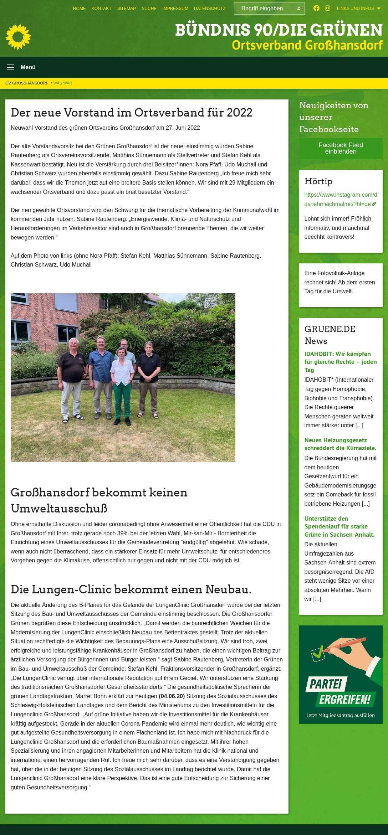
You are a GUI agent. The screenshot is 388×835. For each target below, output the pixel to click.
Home (79, 8)
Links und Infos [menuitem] (355, 8)
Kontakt (102, 8)
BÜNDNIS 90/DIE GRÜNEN (279, 30)
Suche (149, 8)
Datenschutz (209, 8)
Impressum (175, 8)
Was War (62, 83)
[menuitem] (79, 8)
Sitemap (126, 8)
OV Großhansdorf (27, 83)
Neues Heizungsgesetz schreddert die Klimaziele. (340, 444)
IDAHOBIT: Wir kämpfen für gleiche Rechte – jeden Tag (341, 362)
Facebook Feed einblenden (340, 148)
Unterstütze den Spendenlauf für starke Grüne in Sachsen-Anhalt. (339, 526)
